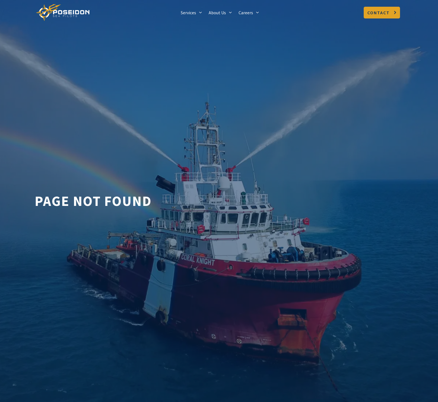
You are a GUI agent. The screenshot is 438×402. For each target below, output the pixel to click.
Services (188, 12)
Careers (246, 12)
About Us (217, 12)
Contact (382, 12)
